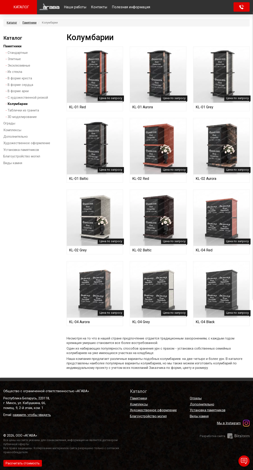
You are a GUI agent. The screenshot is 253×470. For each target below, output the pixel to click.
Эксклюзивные (19, 65)
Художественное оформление (26, 143)
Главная (49, 7)
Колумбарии (18, 104)
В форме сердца (20, 85)
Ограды (9, 123)
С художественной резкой (28, 98)
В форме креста (20, 78)
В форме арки (18, 91)
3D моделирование (22, 117)
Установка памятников (21, 150)
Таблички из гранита (23, 110)
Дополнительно (15, 137)
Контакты (99, 7)
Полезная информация (131, 7)
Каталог (12, 22)
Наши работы (75, 7)
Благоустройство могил (21, 156)
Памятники (29, 22)
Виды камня (12, 163)
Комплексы (12, 130)
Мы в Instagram (229, 423)
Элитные (14, 59)
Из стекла (15, 72)
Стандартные (18, 53)
